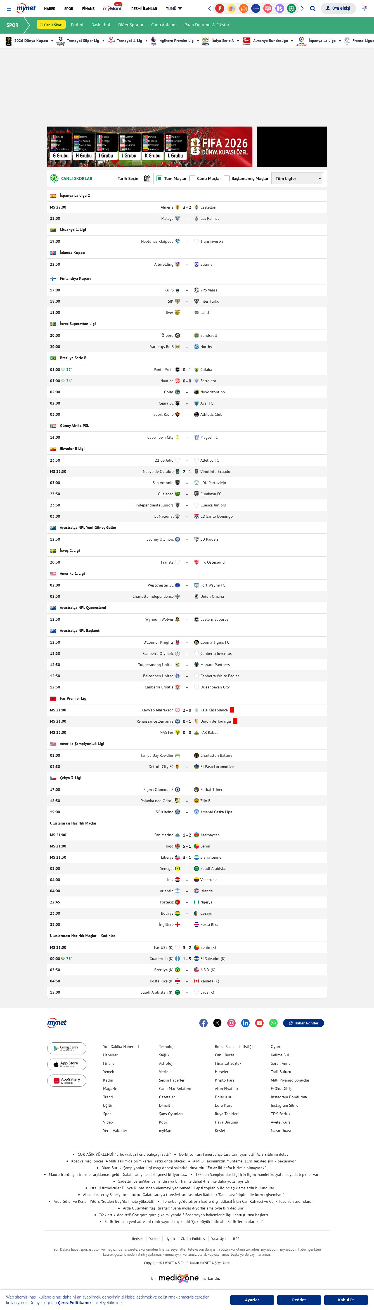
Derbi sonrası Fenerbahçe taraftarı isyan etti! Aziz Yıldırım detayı (234, 1154)
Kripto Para (225, 1080)
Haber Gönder (303, 1023)
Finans (108, 1063)
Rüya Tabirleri (227, 1113)
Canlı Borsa (224, 1054)
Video (108, 1122)
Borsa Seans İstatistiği (234, 1046)
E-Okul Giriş (281, 1088)
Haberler (110, 1054)
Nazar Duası (281, 1130)
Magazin (110, 1088)
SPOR (13, 25)
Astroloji (166, 1063)
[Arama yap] (312, 8)
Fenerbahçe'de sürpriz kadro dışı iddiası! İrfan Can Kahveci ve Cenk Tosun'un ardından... (238, 1201)
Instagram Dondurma (289, 1096)
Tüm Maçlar (172, 178)
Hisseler (221, 1071)
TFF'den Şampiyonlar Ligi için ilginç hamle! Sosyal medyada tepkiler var (256, 1174)
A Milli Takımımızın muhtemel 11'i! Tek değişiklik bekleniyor (244, 1161)
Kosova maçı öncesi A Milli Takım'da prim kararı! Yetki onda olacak (128, 1161)
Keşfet (220, 1130)
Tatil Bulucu (281, 1071)
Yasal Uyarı (219, 1238)
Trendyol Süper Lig (77, 40)
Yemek (108, 1071)
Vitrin (164, 1071)
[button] (9, 9)
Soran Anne (280, 1063)
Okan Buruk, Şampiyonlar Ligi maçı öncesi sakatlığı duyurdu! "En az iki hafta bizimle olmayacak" (183, 1167)
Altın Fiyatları (226, 1088)
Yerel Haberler (115, 1130)
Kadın (108, 1080)
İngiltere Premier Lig (172, 40)
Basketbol (101, 25)
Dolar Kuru (224, 1096)
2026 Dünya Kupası (27, 40)
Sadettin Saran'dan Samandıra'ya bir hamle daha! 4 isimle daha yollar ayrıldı (183, 1181)
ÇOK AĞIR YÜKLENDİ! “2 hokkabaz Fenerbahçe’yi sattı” (124, 1154)
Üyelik (170, 1238)
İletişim (137, 1238)
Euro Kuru (224, 1105)
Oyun (275, 1046)
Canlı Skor (53, 25)
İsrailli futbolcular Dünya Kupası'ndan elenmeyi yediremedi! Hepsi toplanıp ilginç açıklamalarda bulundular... (183, 1187)
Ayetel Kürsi (281, 1122)
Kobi (163, 1122)
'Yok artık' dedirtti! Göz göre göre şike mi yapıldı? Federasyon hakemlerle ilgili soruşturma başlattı (183, 1214)
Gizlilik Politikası (193, 1238)
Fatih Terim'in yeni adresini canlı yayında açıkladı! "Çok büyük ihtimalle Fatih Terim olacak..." (184, 1221)
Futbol (77, 25)
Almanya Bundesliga (265, 40)
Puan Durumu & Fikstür (207, 25)
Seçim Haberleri (172, 1080)
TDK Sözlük (280, 1113)
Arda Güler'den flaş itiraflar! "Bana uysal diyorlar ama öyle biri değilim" (183, 1208)
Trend (108, 1096)
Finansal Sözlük (228, 1063)
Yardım (154, 1238)
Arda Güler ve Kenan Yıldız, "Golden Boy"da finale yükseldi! (104, 1201)
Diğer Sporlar (131, 25)
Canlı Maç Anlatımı (175, 1088)
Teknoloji (167, 1046)
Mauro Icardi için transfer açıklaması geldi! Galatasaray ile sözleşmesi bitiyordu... (118, 1174)
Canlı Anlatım (164, 25)
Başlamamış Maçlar (246, 178)
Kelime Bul (280, 1054)
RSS (236, 1238)
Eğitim (108, 1105)
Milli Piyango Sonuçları (291, 1080)
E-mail (164, 1105)
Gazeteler (167, 1096)
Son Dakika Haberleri (121, 1046)
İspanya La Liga (316, 40)
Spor (107, 1113)
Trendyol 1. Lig (125, 40)
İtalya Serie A (218, 40)
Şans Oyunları (171, 1113)
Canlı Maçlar (205, 178)
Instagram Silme (284, 1105)
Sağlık (164, 1054)
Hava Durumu (226, 1122)
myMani (165, 1130)
